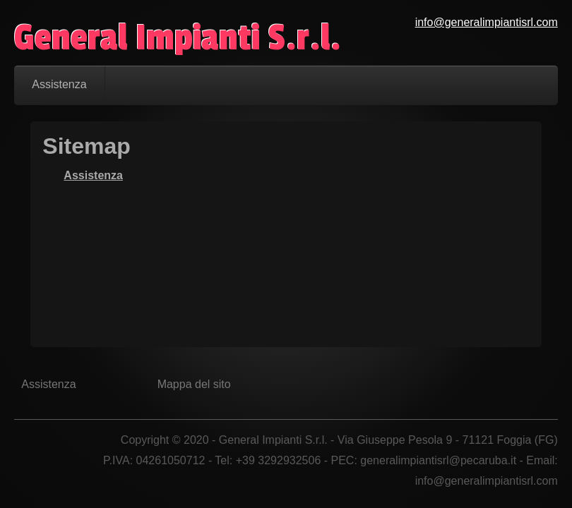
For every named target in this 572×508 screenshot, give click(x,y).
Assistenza (93, 175)
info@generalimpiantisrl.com (486, 22)
